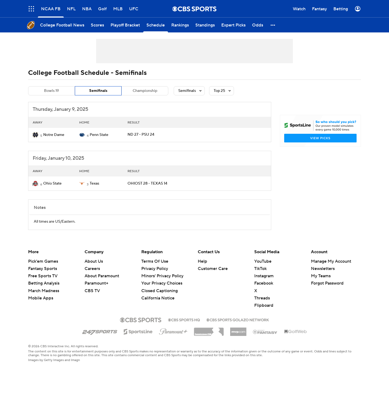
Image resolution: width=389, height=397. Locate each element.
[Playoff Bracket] (125, 25)
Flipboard (263, 305)
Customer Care (213, 268)
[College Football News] (62, 25)
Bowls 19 (51, 90)
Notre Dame (53, 134)
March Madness (43, 290)
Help (202, 261)
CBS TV (92, 290)
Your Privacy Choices (161, 283)
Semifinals (98, 90)
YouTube (262, 261)
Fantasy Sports (42, 268)
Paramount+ (96, 283)
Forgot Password (327, 283)
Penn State (99, 134)
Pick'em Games (43, 261)
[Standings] (205, 25)
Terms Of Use (154, 261)
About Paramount (102, 276)
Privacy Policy (154, 268)
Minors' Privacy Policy (162, 276)
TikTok (260, 268)
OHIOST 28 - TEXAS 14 (147, 183)
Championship (145, 90)
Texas (94, 183)
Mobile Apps (40, 298)
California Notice (158, 298)
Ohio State (52, 183)
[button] (273, 25)
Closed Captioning (159, 290)
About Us (94, 261)
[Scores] (97, 25)
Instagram (264, 276)
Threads (262, 298)
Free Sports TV (43, 276)
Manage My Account (331, 261)
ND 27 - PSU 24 (141, 134)
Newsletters (323, 268)
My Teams (321, 276)
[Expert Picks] (233, 25)
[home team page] (35, 135)
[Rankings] (180, 25)
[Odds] (257, 25)
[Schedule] (155, 25)
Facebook (263, 283)
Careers (92, 268)
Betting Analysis (43, 283)
